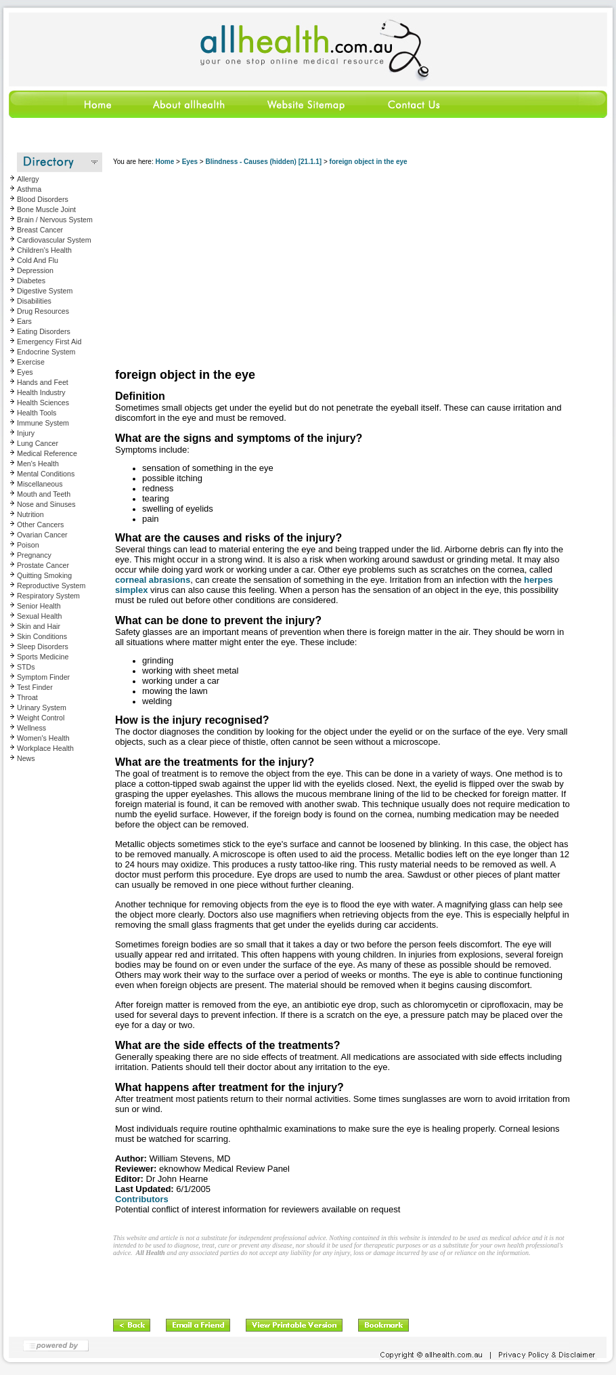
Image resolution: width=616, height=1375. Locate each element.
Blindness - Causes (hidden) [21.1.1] (263, 161)
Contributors (142, 1199)
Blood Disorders (42, 199)
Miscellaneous (40, 484)
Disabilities (34, 301)
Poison (28, 545)
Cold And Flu (37, 260)
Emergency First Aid (49, 341)
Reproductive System (51, 585)
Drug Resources (43, 311)
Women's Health (43, 738)
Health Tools (36, 413)
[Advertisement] (343, 268)
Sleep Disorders (42, 646)
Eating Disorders (43, 331)
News (26, 758)
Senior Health (39, 606)
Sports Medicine (42, 657)
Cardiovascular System (54, 240)
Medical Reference (47, 453)
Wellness (31, 728)
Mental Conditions (45, 474)
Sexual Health (39, 616)
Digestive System (44, 291)
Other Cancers (40, 524)
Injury (26, 433)
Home (164, 161)
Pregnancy (34, 555)
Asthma (29, 189)
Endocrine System (46, 352)
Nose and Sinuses (46, 504)
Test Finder (35, 687)
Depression (35, 270)
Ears (24, 321)
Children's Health (44, 250)
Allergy (28, 179)
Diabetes (31, 280)
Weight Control (40, 718)
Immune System (43, 423)
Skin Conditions (42, 636)
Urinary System (41, 707)
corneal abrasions (152, 580)
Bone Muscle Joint (46, 209)
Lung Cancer (37, 443)
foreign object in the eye (369, 161)
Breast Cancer (40, 230)
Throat (27, 697)
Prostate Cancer (43, 565)
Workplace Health (45, 748)
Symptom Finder (43, 677)
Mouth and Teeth (43, 494)
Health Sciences (43, 402)
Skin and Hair (38, 626)
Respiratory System (48, 596)
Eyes (25, 372)
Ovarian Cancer (42, 535)
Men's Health (38, 463)
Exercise (31, 362)
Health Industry (41, 392)
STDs (26, 667)
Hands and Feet (42, 382)
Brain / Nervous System (55, 220)
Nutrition (30, 514)
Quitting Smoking (44, 575)
